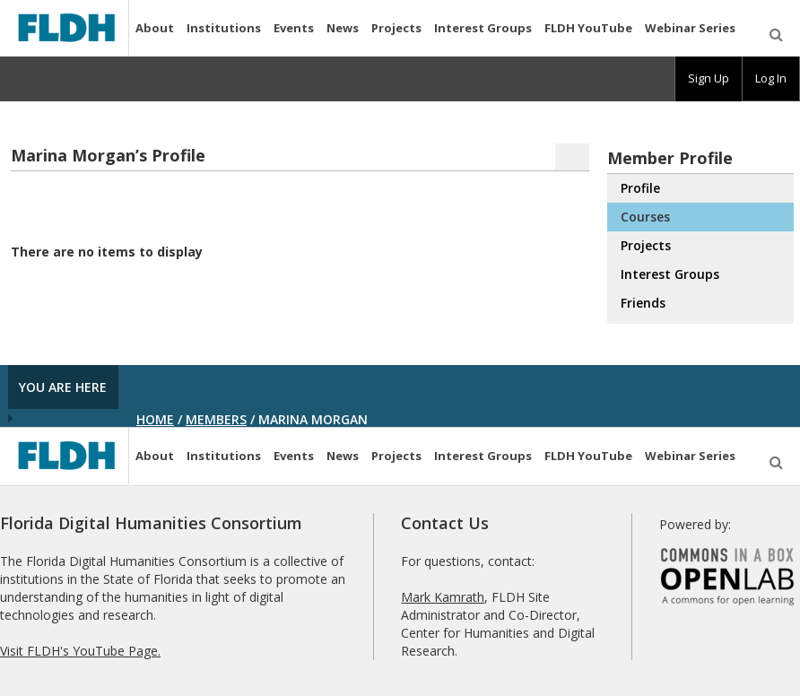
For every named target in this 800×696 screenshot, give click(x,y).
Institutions (224, 28)
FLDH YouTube (588, 28)
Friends (643, 302)
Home (155, 419)
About (154, 28)
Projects (396, 28)
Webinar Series (690, 28)
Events (294, 28)
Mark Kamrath (442, 596)
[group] (708, 79)
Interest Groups (483, 28)
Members (216, 419)
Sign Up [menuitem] (708, 78)
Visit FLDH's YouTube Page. (80, 650)
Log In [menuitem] (771, 78)
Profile (640, 187)
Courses (645, 216)
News (342, 28)
